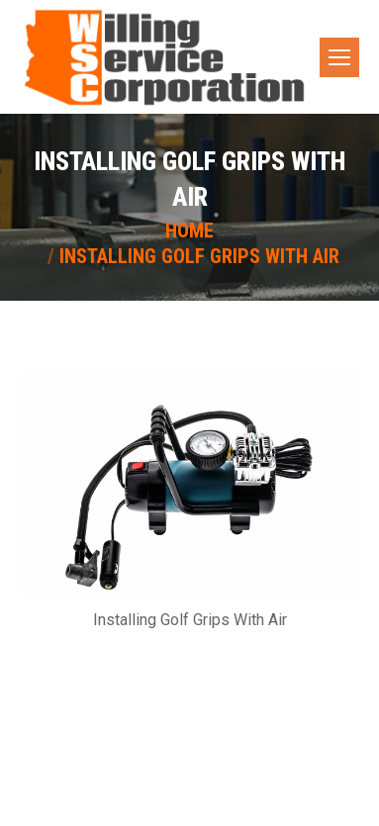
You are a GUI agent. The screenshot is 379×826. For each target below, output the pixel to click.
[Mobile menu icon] (339, 57)
